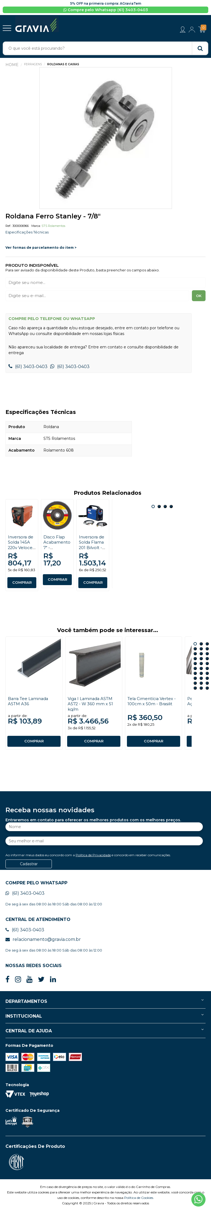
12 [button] (207, 659)
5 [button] (201, 649)
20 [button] (201, 674)
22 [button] (195, 679)
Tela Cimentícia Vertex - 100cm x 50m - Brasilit (153, 702)
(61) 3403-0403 (27, 367)
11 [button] (201, 659)
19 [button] (195, 674)
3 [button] (165, 507)
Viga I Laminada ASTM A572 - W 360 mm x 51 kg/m (91, 705)
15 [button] (207, 664)
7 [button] (195, 654)
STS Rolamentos (53, 227)
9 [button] (207, 654)
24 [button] (207, 679)
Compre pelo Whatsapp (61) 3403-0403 (105, 9)
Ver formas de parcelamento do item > (40, 248)
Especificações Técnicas (28, 232)
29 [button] (201, 689)
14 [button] (201, 664)
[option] (106, 139)
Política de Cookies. (139, 1199)
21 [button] (207, 674)
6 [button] (207, 649)
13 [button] (195, 664)
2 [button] (159, 507)
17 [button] (201, 669)
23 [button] (201, 679)
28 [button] (195, 689)
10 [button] (195, 659)
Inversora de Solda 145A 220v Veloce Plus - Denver (21, 548)
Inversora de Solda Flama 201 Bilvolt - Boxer (92, 545)
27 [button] (207, 684)
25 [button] (195, 684)
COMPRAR (21, 583)
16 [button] (195, 669)
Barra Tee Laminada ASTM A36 (29, 702)
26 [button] (201, 684)
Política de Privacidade (93, 856)
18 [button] (207, 669)
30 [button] (207, 689)
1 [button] (153, 507)
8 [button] (201, 654)
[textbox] (105, 49)
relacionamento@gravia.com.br (43, 940)
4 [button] (171, 507)
